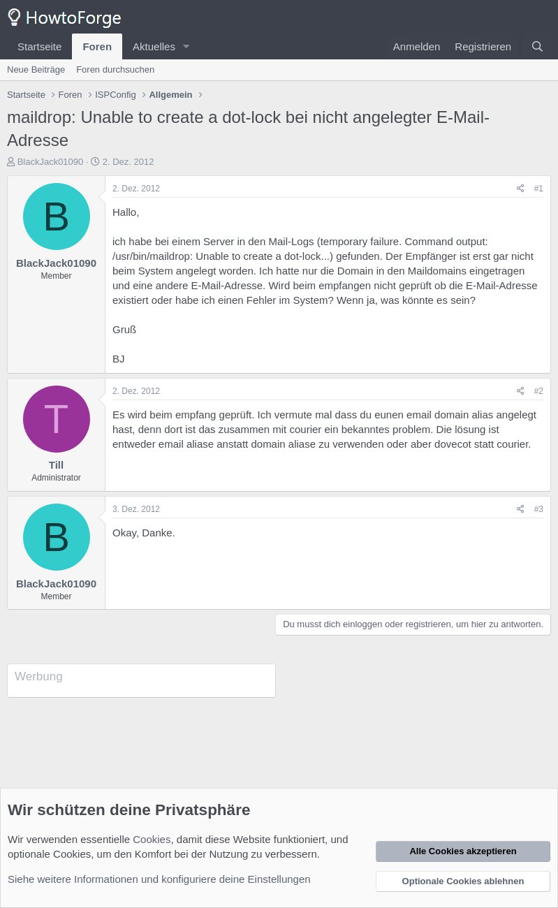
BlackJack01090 (50, 161)
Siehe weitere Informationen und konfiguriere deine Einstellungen (159, 879)
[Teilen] (520, 189)
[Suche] (537, 46)
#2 (538, 391)
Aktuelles (154, 46)
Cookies (151, 839)
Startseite (39, 46)
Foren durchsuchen (115, 69)
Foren (97, 46)
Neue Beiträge (36, 69)
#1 (538, 188)
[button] (186, 46)
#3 (538, 509)
